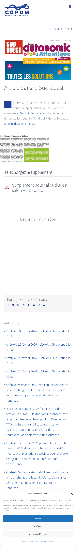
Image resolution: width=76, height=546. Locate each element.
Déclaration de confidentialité (45, 541)
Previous (56, 29)
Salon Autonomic (31, 113)
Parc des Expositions (21, 124)
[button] (71, 493)
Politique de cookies (27, 541)
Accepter (38, 518)
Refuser (38, 526)
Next (67, 29)
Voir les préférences (38, 534)
